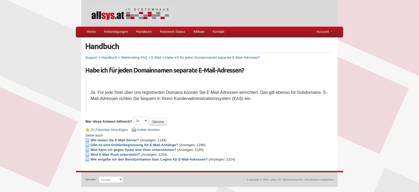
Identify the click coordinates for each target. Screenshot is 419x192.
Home (91, 32)
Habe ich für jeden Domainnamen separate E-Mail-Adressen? (212, 57)
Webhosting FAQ (134, 57)
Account (324, 32)
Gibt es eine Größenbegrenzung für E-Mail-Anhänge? (134, 145)
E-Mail (156, 57)
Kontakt (218, 32)
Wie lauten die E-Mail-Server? (115, 140)
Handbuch (144, 32)
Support (91, 57)
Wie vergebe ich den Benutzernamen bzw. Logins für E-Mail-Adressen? (149, 159)
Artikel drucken (148, 130)
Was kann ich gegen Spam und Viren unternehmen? (133, 150)
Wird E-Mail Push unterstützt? (115, 155)
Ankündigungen (116, 32)
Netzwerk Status (172, 32)
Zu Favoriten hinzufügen (109, 130)
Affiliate (198, 32)
